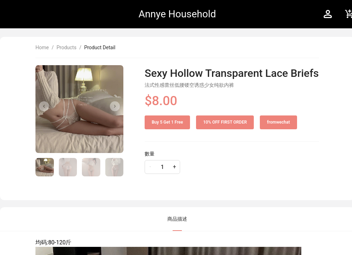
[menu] (267, 14)
